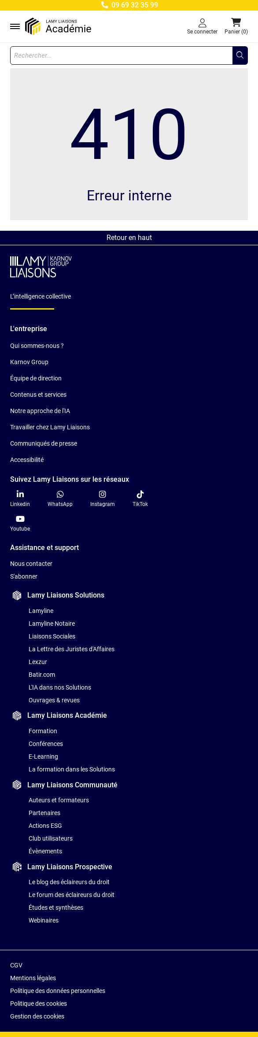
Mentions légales (33, 978)
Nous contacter (31, 563)
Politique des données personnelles (57, 990)
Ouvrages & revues (54, 700)
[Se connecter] (202, 26)
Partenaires (44, 812)
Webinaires (44, 920)
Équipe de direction (36, 378)
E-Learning (43, 756)
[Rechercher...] (239, 55)
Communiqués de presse (43, 443)
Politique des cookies (38, 1003)
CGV (16, 965)
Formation (43, 730)
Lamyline (41, 610)
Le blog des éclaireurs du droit (69, 882)
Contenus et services (38, 394)
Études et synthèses (56, 907)
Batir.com (42, 674)
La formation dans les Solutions (72, 769)
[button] (236, 26)
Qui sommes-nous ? (37, 345)
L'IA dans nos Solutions (60, 687)
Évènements (45, 851)
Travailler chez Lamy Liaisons (50, 427)
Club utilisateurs (51, 838)
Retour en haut (129, 237)
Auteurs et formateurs (59, 800)
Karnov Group (29, 361)
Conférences (46, 743)
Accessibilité (27, 459)
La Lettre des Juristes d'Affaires (71, 649)
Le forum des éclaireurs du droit (71, 894)
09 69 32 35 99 (129, 5)
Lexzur (38, 661)
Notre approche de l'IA (40, 410)
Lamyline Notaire (52, 623)
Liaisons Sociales (52, 636)
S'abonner (23, 576)
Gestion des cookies (37, 1016)
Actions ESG (45, 825)
